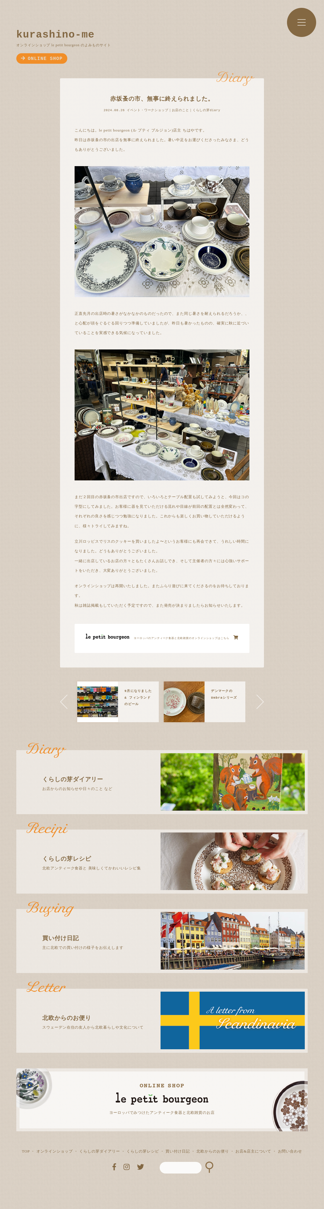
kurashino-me (55, 35)
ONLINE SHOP (42, 58)
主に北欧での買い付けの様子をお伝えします (167, 929)
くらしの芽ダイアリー (99, 1151)
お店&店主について (253, 1151)
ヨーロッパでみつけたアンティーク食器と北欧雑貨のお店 (162, 1112)
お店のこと (180, 110)
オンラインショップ (54, 1151)
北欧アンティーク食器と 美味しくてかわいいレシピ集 (167, 850)
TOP (26, 1151)
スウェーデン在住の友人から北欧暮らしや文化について (167, 1009)
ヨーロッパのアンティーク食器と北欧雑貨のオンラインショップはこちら (186, 637)
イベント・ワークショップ (147, 110)
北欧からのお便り (212, 1151)
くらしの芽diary (207, 110)
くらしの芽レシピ (142, 1151)
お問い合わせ (290, 1151)
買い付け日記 (177, 1151)
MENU (301, 22)
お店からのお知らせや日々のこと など (167, 770)
